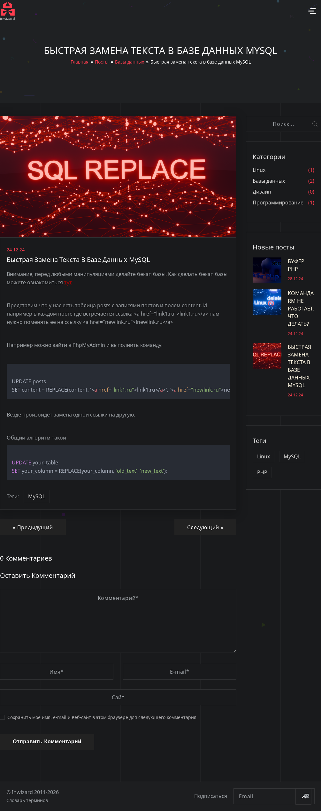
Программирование (278, 203)
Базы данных (129, 62)
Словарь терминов (27, 800)
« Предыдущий (33, 527)
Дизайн (262, 192)
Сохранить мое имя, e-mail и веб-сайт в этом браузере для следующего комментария (98, 717)
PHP (262, 472)
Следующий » (205, 527)
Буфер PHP (283, 270)
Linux (259, 170)
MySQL (36, 496)
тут (68, 282)
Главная (79, 62)
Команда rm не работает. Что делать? (283, 313)
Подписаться (210, 796)
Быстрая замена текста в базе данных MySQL (283, 370)
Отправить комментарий (47, 741)
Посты (102, 62)
